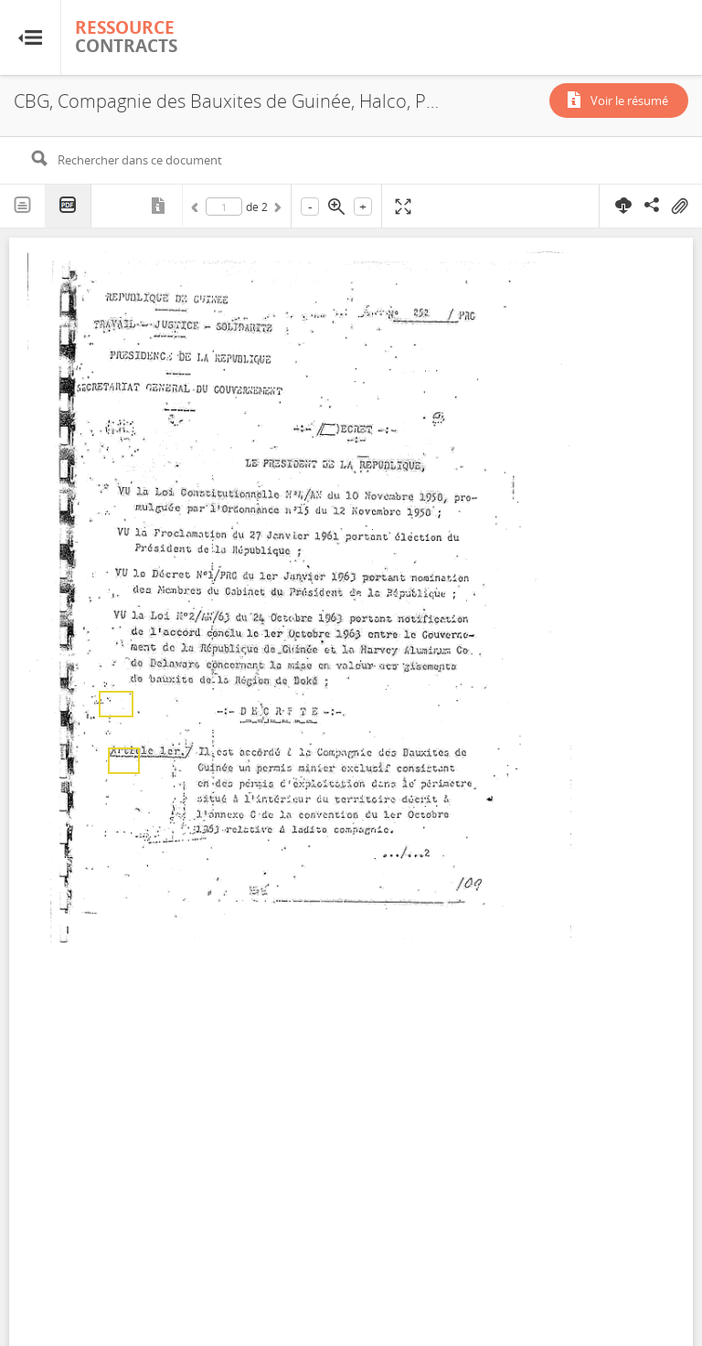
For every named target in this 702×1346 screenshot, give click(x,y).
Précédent (197, 210)
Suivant (276, 210)
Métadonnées (160, 206)
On (679, 206)
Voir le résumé (629, 100)
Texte (23, 206)
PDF (68, 206)
